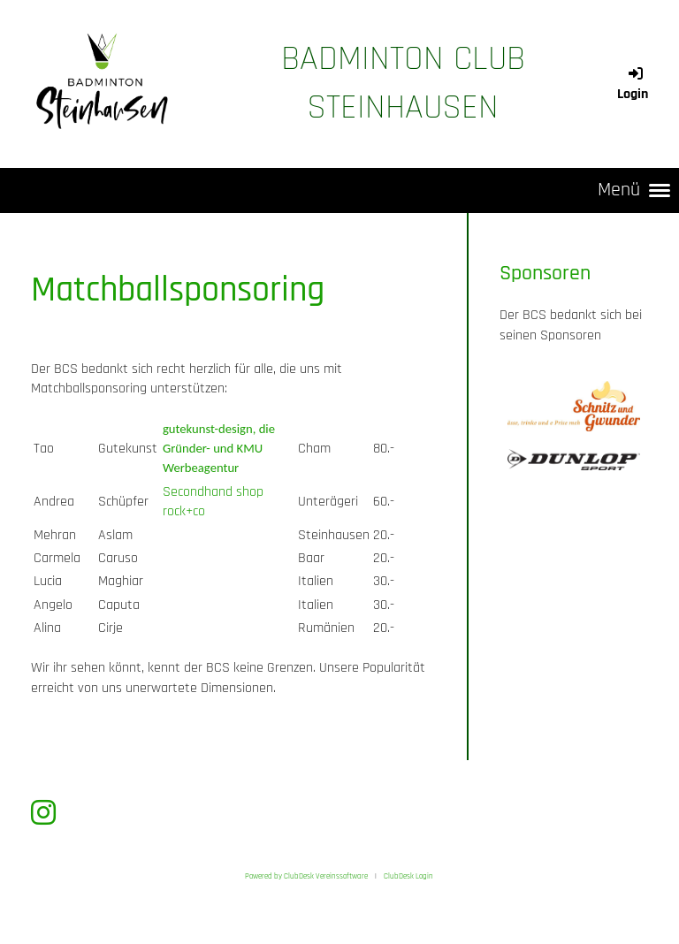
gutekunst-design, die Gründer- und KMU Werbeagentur (219, 448)
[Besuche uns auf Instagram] (43, 814)
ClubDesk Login (408, 876)
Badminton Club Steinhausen (403, 83)
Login (632, 84)
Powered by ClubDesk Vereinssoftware (306, 876)
